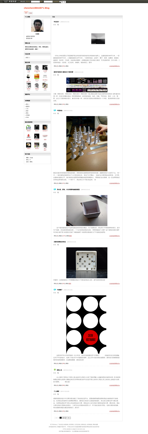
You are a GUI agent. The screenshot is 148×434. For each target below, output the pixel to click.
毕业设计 (56, 22)
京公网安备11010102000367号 (80, 431)
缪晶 (27, 113)
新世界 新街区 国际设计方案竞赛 (63, 72)
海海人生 (59, 370)
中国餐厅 (59, 290)
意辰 (45, 139)
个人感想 (56, 391)
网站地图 (95, 424)
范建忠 (37, 89)
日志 (30, 13)
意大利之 (45, 80)
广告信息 (60, 424)
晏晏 (27, 111)
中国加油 (59, 110)
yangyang (37, 71)
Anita (27, 117)
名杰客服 (28, 139)
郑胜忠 (37, 80)
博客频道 (10, 1)
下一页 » (68, 417)
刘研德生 (36, 139)
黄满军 (29, 89)
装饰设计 (45, 130)
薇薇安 (28, 106)
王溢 (28, 71)
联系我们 (71, 424)
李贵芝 (37, 148)
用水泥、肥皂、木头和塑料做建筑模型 (68, 189)
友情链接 (89, 424)
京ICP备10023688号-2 (65, 431)
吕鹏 (45, 89)
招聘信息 (83, 424)
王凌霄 (45, 71)
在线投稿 (65, 424)
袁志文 (37, 130)
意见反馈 (77, 424)
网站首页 (22, 1)
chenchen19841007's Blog (36, 8)
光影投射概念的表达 (60, 242)
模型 (27, 57)
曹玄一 (28, 104)
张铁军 (29, 130)
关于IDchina (53, 424)
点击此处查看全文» (114, 66)
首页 (26, 13)
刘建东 (29, 148)
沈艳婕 (28, 115)
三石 (27, 108)
